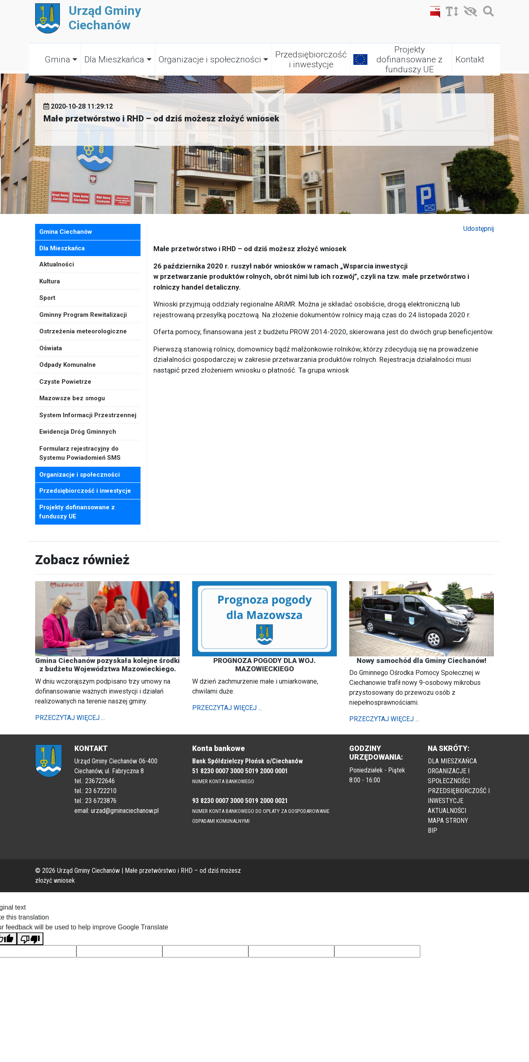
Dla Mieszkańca (114, 59)
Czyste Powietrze (65, 381)
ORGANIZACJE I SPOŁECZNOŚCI (449, 776)
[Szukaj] (486, 13)
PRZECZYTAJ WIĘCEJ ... (70, 718)
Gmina (57, 59)
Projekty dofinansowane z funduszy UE (409, 59)
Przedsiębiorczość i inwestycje (311, 59)
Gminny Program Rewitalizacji (83, 314)
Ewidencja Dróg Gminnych (77, 431)
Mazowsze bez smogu (72, 398)
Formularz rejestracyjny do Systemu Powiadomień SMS (80, 453)
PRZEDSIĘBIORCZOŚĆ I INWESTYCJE (459, 796)
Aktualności (56, 264)
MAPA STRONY (448, 820)
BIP (432, 830)
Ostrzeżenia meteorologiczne (83, 331)
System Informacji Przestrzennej (87, 415)
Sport (47, 298)
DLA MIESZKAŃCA (452, 761)
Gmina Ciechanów (65, 231)
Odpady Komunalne (67, 364)
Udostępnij (478, 229)
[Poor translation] (30, 938)
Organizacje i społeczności (210, 59)
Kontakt (469, 59)
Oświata (50, 348)
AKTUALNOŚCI (447, 811)
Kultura (49, 281)
